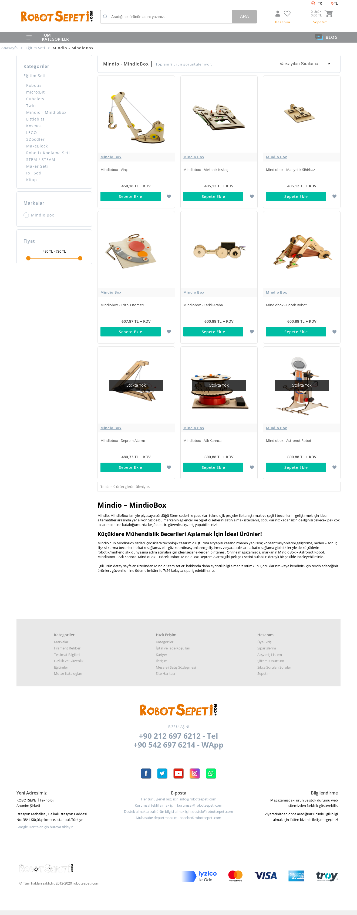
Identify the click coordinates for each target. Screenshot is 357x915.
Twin (31, 105)
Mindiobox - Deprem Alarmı (122, 434)
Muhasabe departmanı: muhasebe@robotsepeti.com (178, 809)
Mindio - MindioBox (46, 112)
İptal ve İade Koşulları (173, 639)
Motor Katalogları (68, 664)
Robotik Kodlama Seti (48, 152)
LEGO (31, 132)
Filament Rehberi (67, 639)
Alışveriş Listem (269, 645)
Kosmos (34, 125)
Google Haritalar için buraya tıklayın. (45, 818)
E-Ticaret (162, 908)
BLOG (326, 37)
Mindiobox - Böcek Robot (286, 302)
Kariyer (161, 645)
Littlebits (35, 119)
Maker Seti (37, 166)
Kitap (31, 179)
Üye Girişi (264, 633)
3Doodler (35, 139)
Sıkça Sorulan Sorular (274, 658)
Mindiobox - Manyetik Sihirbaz (290, 169)
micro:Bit (35, 92)
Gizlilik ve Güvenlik (68, 651)
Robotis (34, 85)
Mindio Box (38, 215)
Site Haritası (165, 664)
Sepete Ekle (130, 196)
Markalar (61, 633)
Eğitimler (61, 658)
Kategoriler (164, 633)
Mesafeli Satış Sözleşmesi (176, 658)
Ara (244, 16)
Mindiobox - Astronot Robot (288, 434)
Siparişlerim (266, 639)
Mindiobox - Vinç (113, 169)
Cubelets (35, 98)
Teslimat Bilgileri (67, 645)
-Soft (150, 908)
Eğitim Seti (34, 75)
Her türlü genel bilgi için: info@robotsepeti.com (178, 790)
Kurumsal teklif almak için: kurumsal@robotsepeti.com (178, 796)
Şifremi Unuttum (270, 651)
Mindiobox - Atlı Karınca (202, 434)
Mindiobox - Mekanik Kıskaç (205, 169)
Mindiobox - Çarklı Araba (203, 302)
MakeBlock (37, 146)
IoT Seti (34, 173)
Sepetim (264, 664)
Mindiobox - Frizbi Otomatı (122, 302)
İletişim (161, 651)
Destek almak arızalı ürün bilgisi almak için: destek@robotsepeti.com (178, 802)
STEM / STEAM (40, 159)
